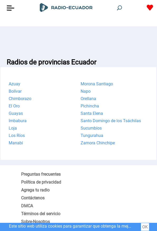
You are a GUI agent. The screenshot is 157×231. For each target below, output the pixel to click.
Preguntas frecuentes (41, 174)
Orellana (88, 98)
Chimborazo (20, 98)
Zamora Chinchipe (98, 142)
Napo (86, 91)
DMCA (27, 205)
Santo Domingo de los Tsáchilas (111, 120)
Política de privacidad (41, 182)
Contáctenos (33, 197)
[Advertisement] (78, 39)
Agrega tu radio (35, 190)
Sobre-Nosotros (35, 221)
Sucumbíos (91, 128)
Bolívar (15, 91)
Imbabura (18, 120)
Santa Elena (92, 113)
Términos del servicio (40, 213)
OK (145, 226)
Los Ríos (17, 135)
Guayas (16, 113)
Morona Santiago (97, 83)
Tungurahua (92, 135)
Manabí (16, 142)
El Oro (14, 106)
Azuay (14, 83)
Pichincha (90, 106)
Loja (13, 128)
